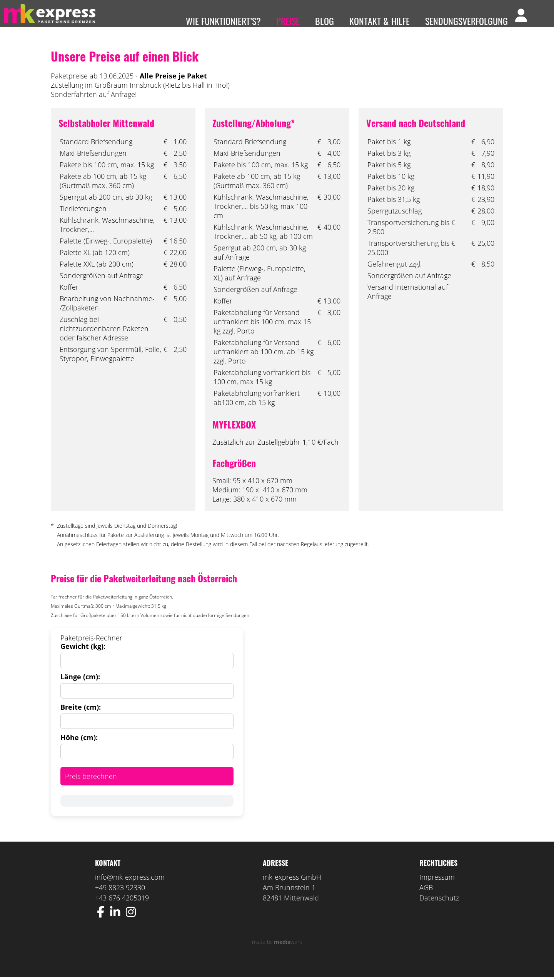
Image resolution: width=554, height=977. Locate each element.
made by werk (277, 953)
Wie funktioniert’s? (223, 21)
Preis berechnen (91, 787)
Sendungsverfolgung (466, 21)
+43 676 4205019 (122, 909)
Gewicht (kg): (82, 657)
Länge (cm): (80, 688)
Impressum (437, 888)
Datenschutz (439, 909)
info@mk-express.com (130, 888)
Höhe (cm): (79, 749)
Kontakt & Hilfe (379, 21)
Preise (288, 21)
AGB (426, 899)
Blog (324, 21)
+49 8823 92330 (120, 899)
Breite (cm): (80, 718)
